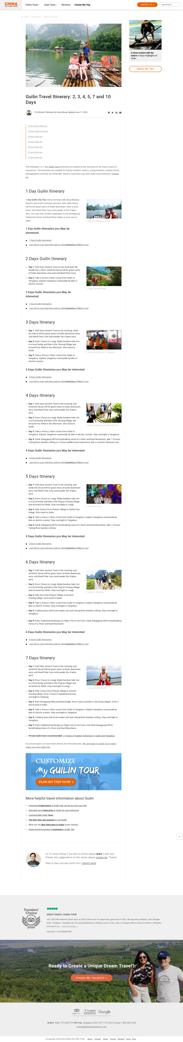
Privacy (113, 1039)
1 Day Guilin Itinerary (37, 126)
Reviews (66, 4)
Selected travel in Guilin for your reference (54, 810)
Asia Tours (50, 4)
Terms (105, 1039)
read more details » (70, 926)
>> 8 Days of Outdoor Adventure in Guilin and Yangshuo (88, 736)
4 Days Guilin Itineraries (40, 458)
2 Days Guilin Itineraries (40, 304)
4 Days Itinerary (35, 142)
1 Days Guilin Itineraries (40, 240)
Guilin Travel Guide (50, 17)
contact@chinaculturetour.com (91, 1027)
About (89, 1039)
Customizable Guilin (41, 815)
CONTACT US (147, 4)
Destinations (36, 17)
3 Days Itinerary (35, 136)
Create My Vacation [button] (91, 978)
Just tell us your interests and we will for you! (59, 245)
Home (26, 17)
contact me (101, 857)
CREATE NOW (89, 863)
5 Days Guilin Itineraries (40, 543)
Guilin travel (54, 167)
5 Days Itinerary (35, 147)
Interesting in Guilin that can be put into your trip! (58, 805)
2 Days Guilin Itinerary (38, 131)
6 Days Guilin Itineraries (40, 639)
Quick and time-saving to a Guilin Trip (51, 829)
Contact (97, 1039)
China (128, 1039)
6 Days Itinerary (35, 152)
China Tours (33, 4)
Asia (134, 1039)
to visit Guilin (48, 820)
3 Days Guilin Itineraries (40, 377)
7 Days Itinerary (35, 157)
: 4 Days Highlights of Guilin (144, 56)
